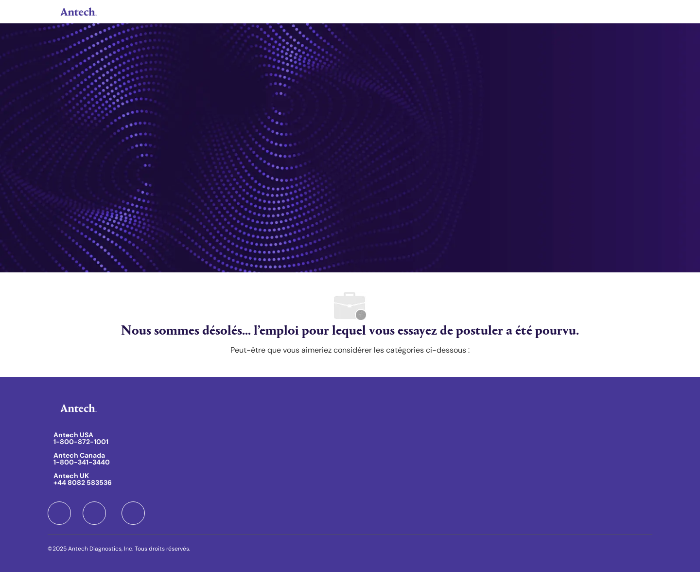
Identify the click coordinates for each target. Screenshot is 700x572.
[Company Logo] (77, 11)
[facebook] (59, 513)
